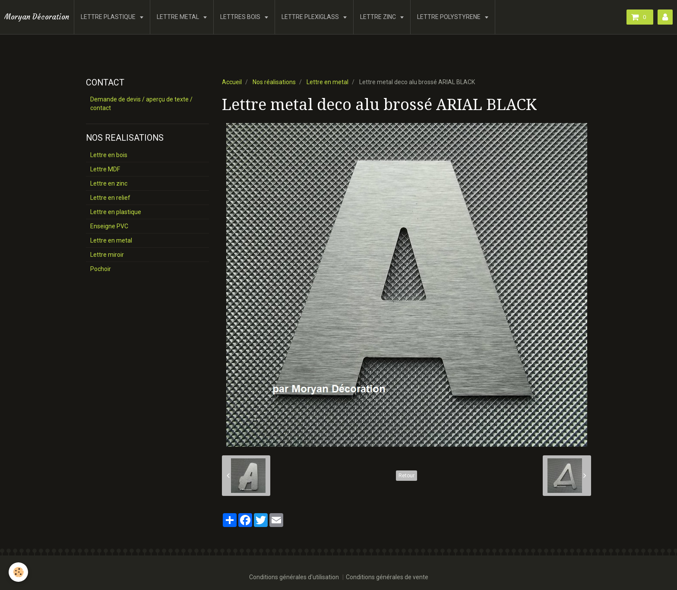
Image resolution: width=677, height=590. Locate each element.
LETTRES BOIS (241, 16)
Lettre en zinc (108, 183)
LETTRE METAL (178, 16)
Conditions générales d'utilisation (294, 577)
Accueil (232, 82)
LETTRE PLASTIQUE (109, 16)
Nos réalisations (274, 82)
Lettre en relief (110, 197)
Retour (406, 476)
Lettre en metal (327, 82)
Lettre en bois (108, 154)
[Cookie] (18, 572)
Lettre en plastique (115, 211)
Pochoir (100, 268)
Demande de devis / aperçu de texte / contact (141, 103)
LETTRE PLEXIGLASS (311, 16)
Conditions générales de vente (387, 577)
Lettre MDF (105, 169)
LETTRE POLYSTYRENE (449, 16)
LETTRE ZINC (378, 16)
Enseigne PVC (109, 226)
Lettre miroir (107, 254)
